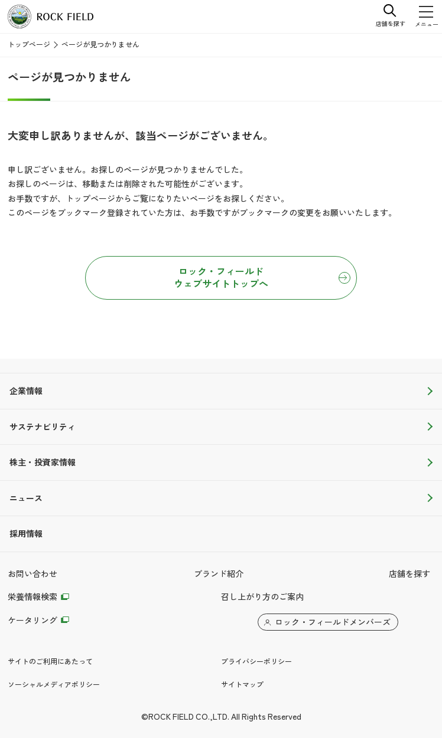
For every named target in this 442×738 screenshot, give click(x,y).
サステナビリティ (42, 427)
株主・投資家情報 (42, 462)
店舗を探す (409, 574)
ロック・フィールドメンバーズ (333, 622)
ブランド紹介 (218, 574)
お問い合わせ (32, 574)
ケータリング (32, 620)
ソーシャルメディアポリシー (54, 685)
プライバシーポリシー (256, 662)
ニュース (26, 498)
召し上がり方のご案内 (262, 597)
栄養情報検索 (32, 597)
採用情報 (26, 534)
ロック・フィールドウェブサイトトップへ (221, 278)
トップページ (29, 45)
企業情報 (26, 391)
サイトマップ (242, 685)
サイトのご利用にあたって (50, 662)
